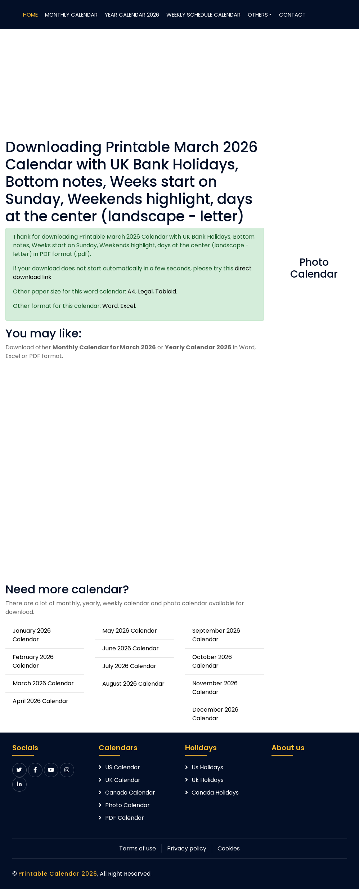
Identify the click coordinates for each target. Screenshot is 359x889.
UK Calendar (122, 780)
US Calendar (122, 767)
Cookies (228, 848)
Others (258, 14)
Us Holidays (207, 767)
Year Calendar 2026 (132, 14)
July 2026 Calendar (129, 666)
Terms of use (137, 848)
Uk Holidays (208, 780)
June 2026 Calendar (130, 648)
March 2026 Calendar (43, 683)
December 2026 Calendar (215, 714)
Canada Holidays (215, 792)
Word (110, 306)
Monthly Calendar (71, 14)
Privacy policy (186, 848)
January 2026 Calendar (32, 635)
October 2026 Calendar (212, 661)
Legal (145, 291)
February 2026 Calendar (33, 661)
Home (30, 14)
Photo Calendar (127, 805)
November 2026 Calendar (215, 687)
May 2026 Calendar (129, 631)
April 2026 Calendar (40, 701)
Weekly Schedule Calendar (203, 14)
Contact (292, 14)
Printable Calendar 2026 (57, 874)
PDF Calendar (124, 818)
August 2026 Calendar (133, 684)
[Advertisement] (134, 87)
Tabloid (165, 291)
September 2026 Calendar (216, 635)
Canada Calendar (130, 792)
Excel (127, 306)
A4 (131, 291)
